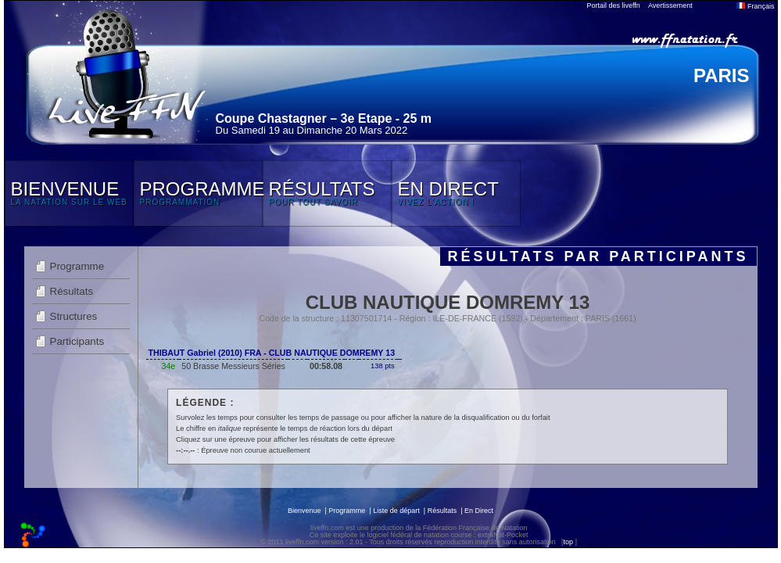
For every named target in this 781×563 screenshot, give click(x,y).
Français (755, 6)
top (568, 542)
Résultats (72, 291)
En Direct (478, 511)
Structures (74, 316)
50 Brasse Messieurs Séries (233, 366)
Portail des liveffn (613, 5)
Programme (77, 266)
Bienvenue (304, 511)
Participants (77, 341)
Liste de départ (396, 511)
